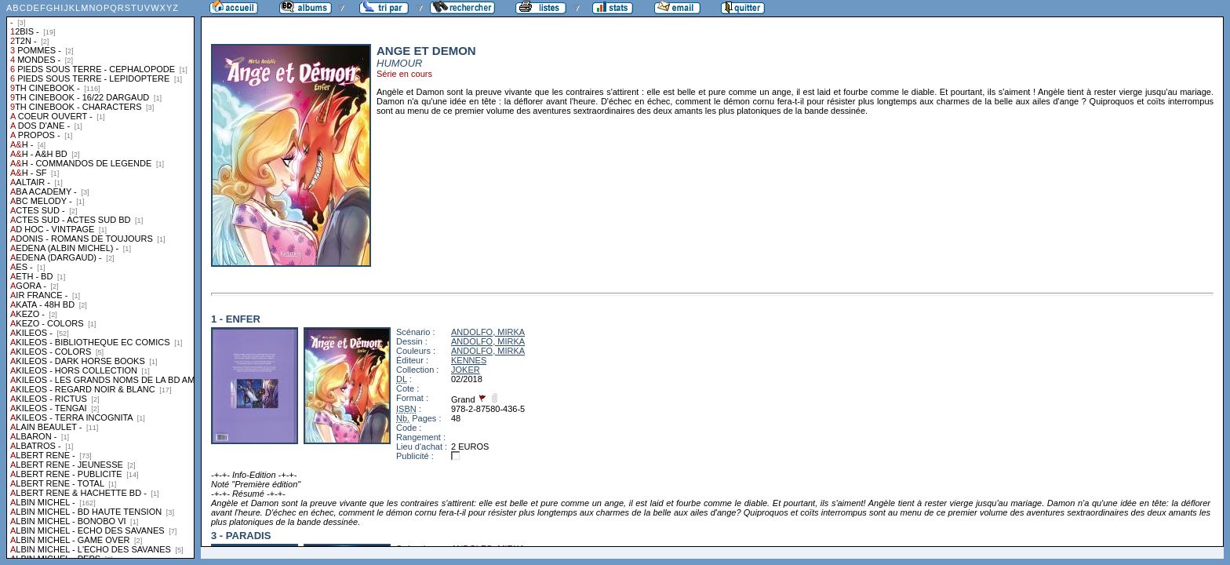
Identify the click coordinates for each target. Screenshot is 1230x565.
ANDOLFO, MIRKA (488, 332)
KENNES (468, 360)
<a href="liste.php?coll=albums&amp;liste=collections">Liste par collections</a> (100, 279)
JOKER (465, 369)
